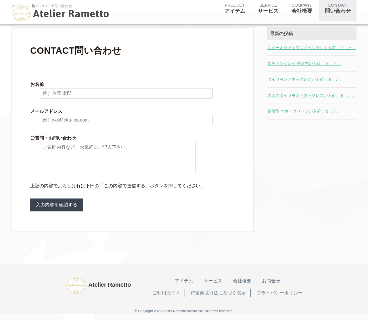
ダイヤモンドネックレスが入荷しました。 (305, 79)
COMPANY (302, 8)
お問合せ (271, 286)
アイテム (184, 286)
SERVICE (268, 8)
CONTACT (338, 8)
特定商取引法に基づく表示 (218, 298)
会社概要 (242, 286)
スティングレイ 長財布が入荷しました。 (304, 63)
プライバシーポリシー (279, 298)
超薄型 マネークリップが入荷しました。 (304, 111)
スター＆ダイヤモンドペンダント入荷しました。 (311, 47)
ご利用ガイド (166, 298)
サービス (213, 286)
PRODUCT (235, 8)
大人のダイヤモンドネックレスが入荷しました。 (311, 95)
